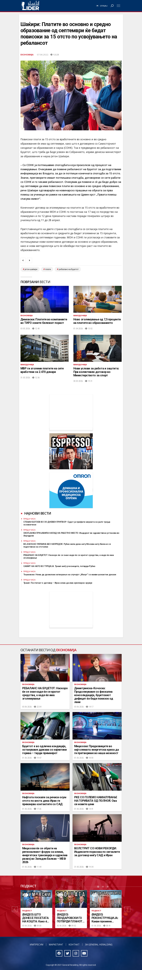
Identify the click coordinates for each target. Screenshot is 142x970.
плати (48, 269)
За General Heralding (98, 944)
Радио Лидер (30, 6)
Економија (27, 54)
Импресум (36, 944)
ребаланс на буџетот (69, 269)
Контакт (74, 944)
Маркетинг (56, 944)
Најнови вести (37, 513)
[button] (15, 909)
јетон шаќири (31, 269)
